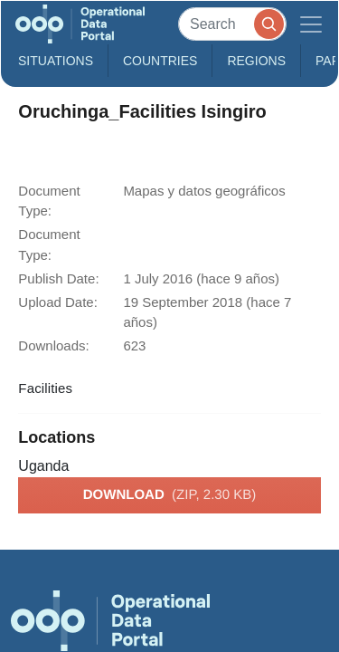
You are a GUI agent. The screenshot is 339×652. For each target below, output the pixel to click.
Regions (256, 60)
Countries (160, 60)
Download (169, 495)
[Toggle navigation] (311, 24)
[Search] (232, 24)
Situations (55, 60)
